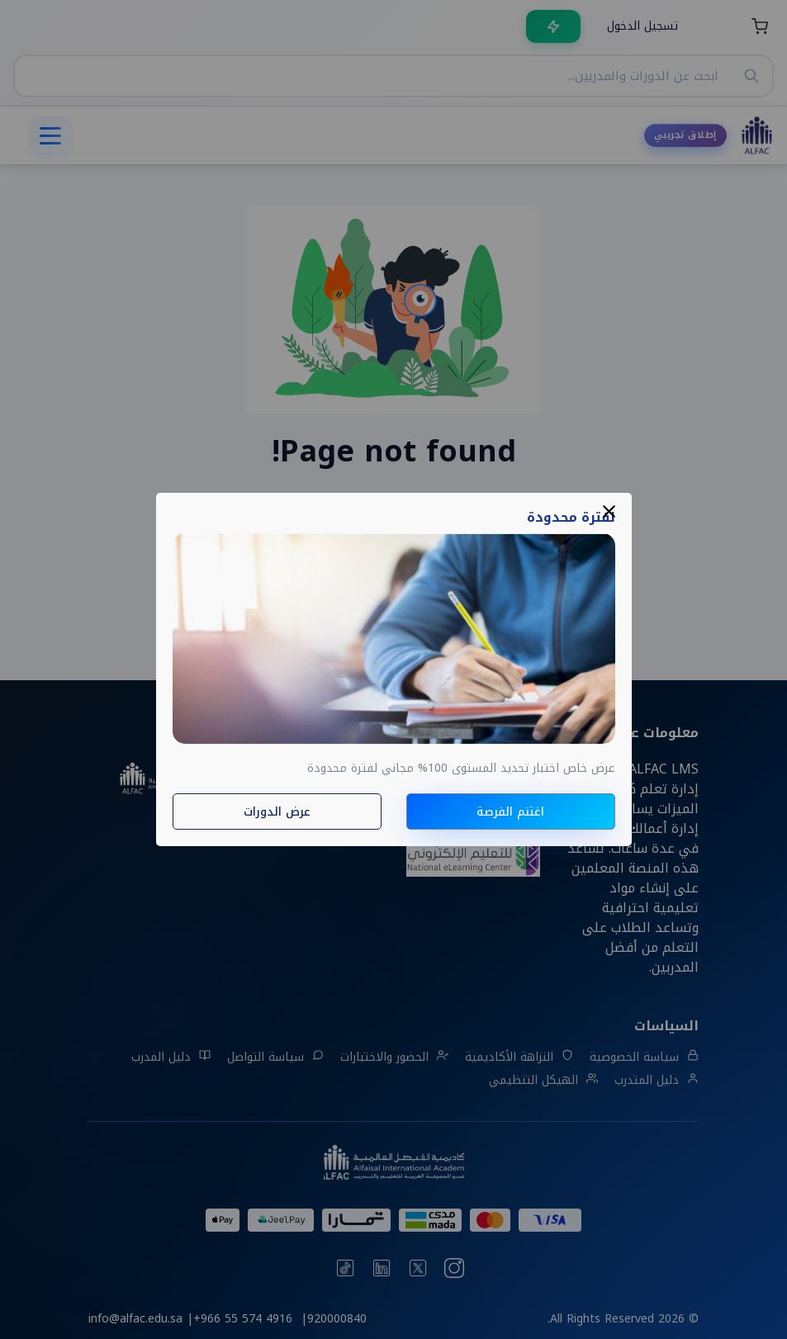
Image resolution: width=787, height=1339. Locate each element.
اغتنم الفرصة (510, 812)
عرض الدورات (277, 812)
